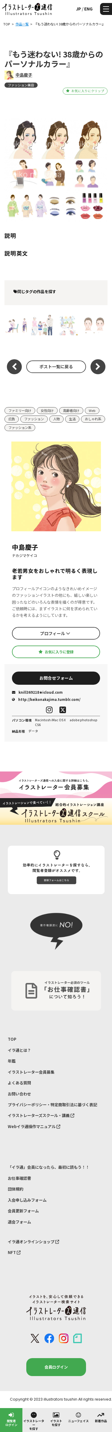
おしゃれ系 (93, 418)
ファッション (34, 418)
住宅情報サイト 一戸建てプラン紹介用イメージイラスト (42, 324)
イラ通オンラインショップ (33, 1241)
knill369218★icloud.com (37, 692)
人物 (56, 418)
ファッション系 (19, 427)
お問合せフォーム (56, 678)
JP (78, 9)
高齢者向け (71, 410)
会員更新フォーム (23, 1211)
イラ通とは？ (19, 1050)
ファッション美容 (21, 85)
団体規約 (15, 1189)
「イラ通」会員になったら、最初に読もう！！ (48, 1167)
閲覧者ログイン (11, 1419)
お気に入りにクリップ (85, 91)
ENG (88, 9)
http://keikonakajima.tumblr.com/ (46, 699)
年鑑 (12, 1061)
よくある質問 (19, 1083)
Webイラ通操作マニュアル (34, 1126)
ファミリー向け (19, 410)
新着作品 (101, 1417)
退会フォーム (19, 1222)
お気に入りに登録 (56, 652)
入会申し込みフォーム (27, 1200)
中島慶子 (24, 75)
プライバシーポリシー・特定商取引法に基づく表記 (52, 1104)
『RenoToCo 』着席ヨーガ (15, 325)
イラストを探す (56, 1419)
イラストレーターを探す (33, 1421)
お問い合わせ (19, 1094)
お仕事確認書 (19, 1178)
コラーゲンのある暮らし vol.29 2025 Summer (67, 324)
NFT (14, 1252)
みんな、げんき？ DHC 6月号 (93, 325)
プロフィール (55, 633)
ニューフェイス (78, 1417)
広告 (11, 418)
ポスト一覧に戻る (56, 366)
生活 (72, 418)
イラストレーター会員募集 (31, 1072)
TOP (12, 1039)
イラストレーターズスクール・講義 (41, 1115)
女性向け (47, 410)
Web (92, 410)
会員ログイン (56, 1367)
